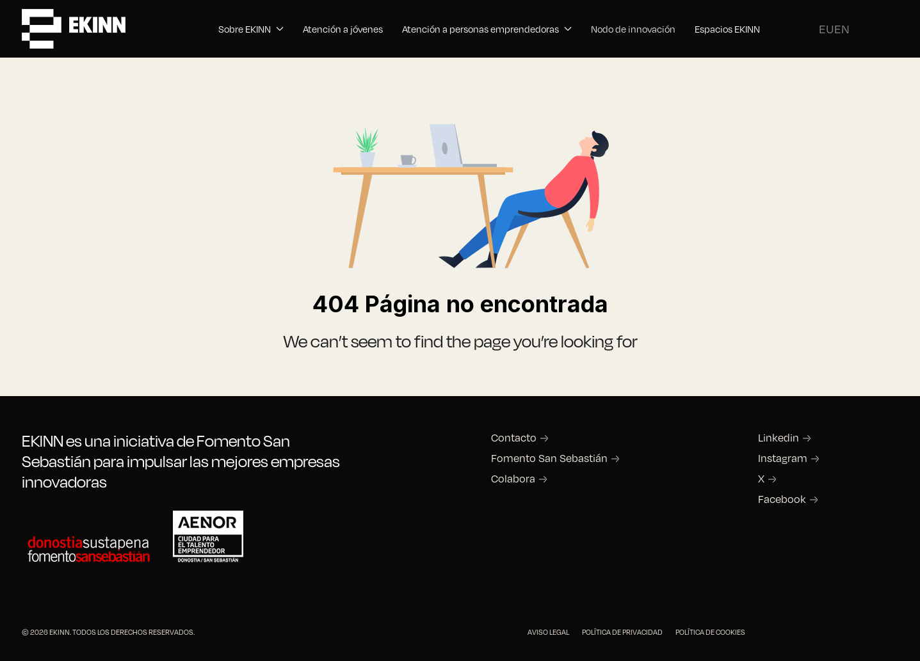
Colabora (513, 479)
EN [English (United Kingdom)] (842, 29)
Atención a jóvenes (343, 28)
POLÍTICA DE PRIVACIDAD (622, 632)
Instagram (782, 458)
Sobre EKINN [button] (251, 28)
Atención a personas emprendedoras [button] (487, 28)
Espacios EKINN (727, 28)
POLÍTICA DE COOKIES (710, 632)
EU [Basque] (826, 29)
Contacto (514, 438)
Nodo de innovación (633, 28)
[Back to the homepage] (73, 28)
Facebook (782, 499)
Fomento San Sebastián (549, 458)
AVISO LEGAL (548, 632)
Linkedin (778, 438)
